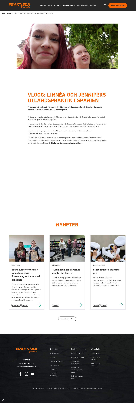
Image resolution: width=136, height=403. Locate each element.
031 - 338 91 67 (29, 363)
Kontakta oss (54, 365)
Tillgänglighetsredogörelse (77, 377)
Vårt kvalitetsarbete (77, 353)
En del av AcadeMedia (54, 374)
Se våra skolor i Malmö (96, 365)
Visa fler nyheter (67, 319)
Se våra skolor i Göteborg (96, 358)
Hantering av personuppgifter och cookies (77, 370)
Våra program (54, 353)
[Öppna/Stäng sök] (105, 5)
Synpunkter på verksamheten (75, 362)
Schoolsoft (53, 369)
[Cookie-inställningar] (3, 399)
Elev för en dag (83, 6)
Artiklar (9, 13)
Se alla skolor (95, 353)
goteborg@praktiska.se (28, 366)
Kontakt (94, 6)
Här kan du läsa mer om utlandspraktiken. (66, 143)
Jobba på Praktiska (56, 361)
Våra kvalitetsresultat (77, 357)
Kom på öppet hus (118, 6)
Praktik (52, 357)
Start (3, 13)
